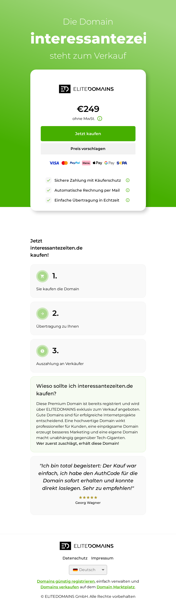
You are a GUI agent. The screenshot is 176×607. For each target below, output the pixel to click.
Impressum (102, 558)
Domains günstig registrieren (66, 581)
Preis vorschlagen (88, 148)
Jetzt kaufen (88, 133)
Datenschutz (75, 558)
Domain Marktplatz (116, 587)
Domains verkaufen (60, 587)
